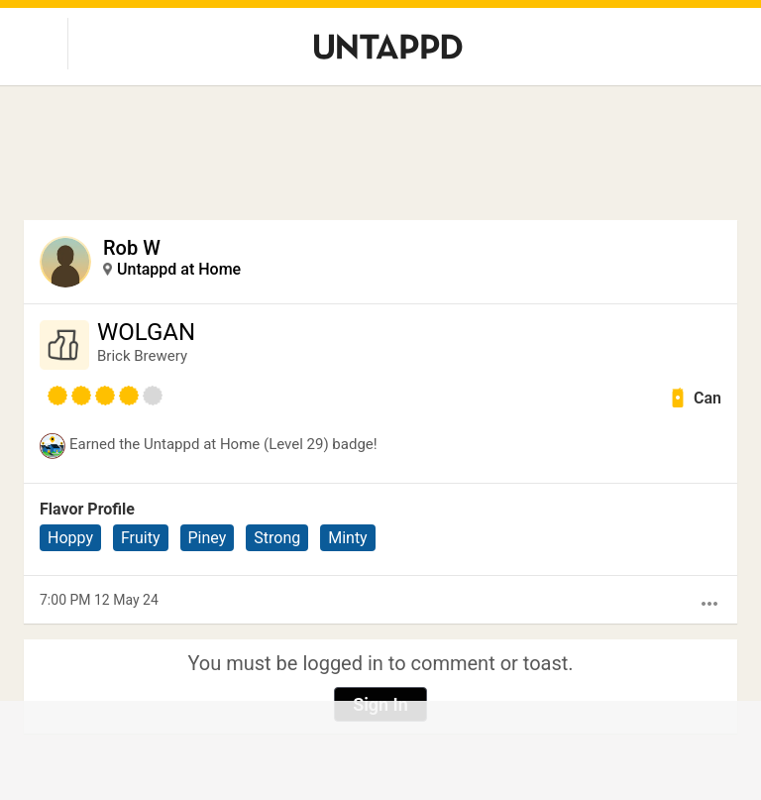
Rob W (132, 248)
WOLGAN (146, 332)
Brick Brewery (142, 356)
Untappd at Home (179, 269)
